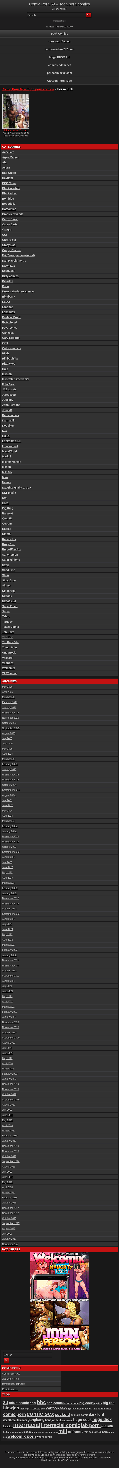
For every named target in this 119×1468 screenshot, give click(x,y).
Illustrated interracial (15, 379)
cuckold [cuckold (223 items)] (62, 1414)
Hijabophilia (10, 358)
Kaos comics (10, 415)
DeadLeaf (8, 270)
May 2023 (7, 872)
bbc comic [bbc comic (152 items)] (55, 1403)
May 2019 (7, 1120)
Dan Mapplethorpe (14, 260)
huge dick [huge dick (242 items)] (102, 1419)
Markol (6, 456)
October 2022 (9, 908)
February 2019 (9, 1135)
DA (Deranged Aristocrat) (18, 255)
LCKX (6, 436)
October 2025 (9, 723)
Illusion (7, 374)
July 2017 (7, 1233)
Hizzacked (8, 363)
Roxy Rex (8, 544)
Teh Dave (8, 632)
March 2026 (8, 697)
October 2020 (9, 1032)
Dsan (5, 286)
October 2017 (9, 1218)
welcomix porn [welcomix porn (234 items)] (21, 1436)
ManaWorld (9, 451)
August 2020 (8, 1042)
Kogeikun (8, 425)
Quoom (7, 523)
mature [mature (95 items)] (27, 1432)
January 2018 (9, 1202)
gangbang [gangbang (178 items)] (36, 1420)
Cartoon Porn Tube (59, 80)
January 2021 (9, 1017)
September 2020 (11, 1037)
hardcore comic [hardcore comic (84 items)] (64, 1420)
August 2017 (8, 1228)
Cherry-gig (9, 240)
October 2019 (9, 1094)
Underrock (9, 652)
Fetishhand (9, 322)
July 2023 (7, 862)
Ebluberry (8, 296)
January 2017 (9, 1239)
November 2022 (10, 903)
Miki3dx (7, 472)
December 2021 (10, 960)
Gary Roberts (11, 337)
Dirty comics (10, 276)
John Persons (11, 405)
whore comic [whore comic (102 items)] (44, 1436)
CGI (4, 234)
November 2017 (10, 1213)
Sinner (6, 585)
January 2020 (9, 1079)
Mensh (6, 466)
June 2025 (7, 743)
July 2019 (7, 1109)
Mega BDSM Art (59, 57)
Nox (4, 497)
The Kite (7, 637)
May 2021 (7, 996)
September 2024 (11, 790)
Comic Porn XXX (11, 1373)
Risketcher (9, 539)
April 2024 (7, 815)
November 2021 (10, 965)
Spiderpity (8, 590)
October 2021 (9, 970)
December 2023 (10, 836)
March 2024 (8, 821)
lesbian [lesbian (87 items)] (7, 1432)
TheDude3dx (10, 642)
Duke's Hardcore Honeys (18, 291)
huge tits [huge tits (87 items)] (8, 1426)
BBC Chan (9, 183)
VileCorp (7, 663)
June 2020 (7, 1053)
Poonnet (7, 513)
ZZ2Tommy (9, 673)
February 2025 (9, 764)
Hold (5, 369)
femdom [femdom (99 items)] (22, 1420)
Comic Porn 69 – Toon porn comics (59, 4)
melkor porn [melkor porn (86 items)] (51, 1432)
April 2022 (7, 939)
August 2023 (8, 857)
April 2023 (7, 877)
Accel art (8, 152)
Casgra (6, 229)
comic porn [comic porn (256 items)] (14, 1414)
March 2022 (8, 944)
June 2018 (7, 1177)
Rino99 (6, 534)
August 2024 (8, 795)
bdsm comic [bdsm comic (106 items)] (71, 1403)
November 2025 (10, 718)
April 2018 (7, 1187)
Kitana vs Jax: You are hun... (15, 131)
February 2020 (9, 1074)
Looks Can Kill (11, 441)
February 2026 (9, 702)
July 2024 (7, 800)
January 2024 (9, 831)
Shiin (5, 575)
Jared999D (9, 394)
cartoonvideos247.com (59, 49)
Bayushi (7, 178)
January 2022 (9, 955)
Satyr (5, 565)
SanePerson (10, 554)
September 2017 (11, 1223)
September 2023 (11, 852)
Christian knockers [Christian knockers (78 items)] (102, 1408)
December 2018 (10, 1146)
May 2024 (7, 810)
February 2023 (9, 888)
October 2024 (9, 785)
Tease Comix (10, 626)
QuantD (7, 518)
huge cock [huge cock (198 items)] (82, 1420)
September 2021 (11, 975)
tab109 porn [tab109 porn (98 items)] (101, 1431)
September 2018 (11, 1161)
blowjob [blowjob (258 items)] (11, 1407)
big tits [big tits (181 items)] (109, 1403)
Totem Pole (9, 647)
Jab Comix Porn (10, 1378)
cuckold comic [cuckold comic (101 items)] (79, 1414)
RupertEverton (11, 549)
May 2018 (7, 1182)
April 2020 (7, 1063)
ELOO (6, 301)
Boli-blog (8, 198)
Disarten (7, 281)
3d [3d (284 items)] (5, 1402)
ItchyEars (8, 384)
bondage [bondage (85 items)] (24, 1408)
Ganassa (7, 332)
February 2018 (9, 1197)
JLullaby (7, 399)
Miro (5, 477)
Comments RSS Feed (64, 27)
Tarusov (7, 621)
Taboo (6, 616)
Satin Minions (11, 559)
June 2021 (7, 991)
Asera (6, 167)
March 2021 (8, 1006)
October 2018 (9, 1156)
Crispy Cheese (11, 250)
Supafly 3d (9, 601)
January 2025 (9, 769)
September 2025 (11, 728)
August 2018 (8, 1166)
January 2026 (9, 707)
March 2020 (8, 1068)
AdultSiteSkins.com (68, 1460)
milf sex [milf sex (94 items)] (88, 1432)
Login (63, 21)
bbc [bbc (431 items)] (41, 1402)
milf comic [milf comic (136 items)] (75, 1431)
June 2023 (7, 867)
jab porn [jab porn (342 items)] (90, 1425)
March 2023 (8, 883)
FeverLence (9, 327)
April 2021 (7, 1001)
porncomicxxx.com (59, 72)
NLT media (9, 492)
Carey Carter (10, 224)
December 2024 (10, 774)
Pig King (7, 508)
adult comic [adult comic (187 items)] (19, 1403)
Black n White (11, 188)
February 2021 (9, 1012)
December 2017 (10, 1208)
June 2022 (7, 929)
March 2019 (8, 1130)
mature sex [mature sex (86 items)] (38, 1432)
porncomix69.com (59, 41)
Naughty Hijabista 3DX (16, 487)
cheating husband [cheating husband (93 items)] (82, 1408)
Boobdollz (8, 203)
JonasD (7, 410)
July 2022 (7, 924)
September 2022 (11, 914)
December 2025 (10, 712)
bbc (22, 136)
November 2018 (10, 1151)
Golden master (11, 348)
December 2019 (10, 1084)
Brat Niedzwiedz (12, 214)
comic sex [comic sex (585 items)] (40, 1414)
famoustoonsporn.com (13, 1384)
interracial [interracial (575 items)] (26, 1425)
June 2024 (7, 805)
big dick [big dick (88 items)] (97, 1403)
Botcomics (9, 209)
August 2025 (8, 733)
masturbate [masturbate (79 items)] (17, 1432)
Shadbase (8, 570)
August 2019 (8, 1104)
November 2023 (10, 841)
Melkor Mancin (11, 461)
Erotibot (7, 307)
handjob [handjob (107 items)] (50, 1420)
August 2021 (8, 981)
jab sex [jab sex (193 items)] (106, 1426)
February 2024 (9, 826)
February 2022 (9, 950)
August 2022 (8, 919)
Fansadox (8, 312)
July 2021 (7, 986)
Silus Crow (9, 580)
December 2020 (10, 1022)
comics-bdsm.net (59, 65)
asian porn (14, 136)
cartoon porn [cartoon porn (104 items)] (38, 1408)
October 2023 (9, 847)
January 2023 (9, 893)
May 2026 (7, 686)
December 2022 (10, 898)
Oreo (5, 503)
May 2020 (7, 1058)
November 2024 (10, 779)
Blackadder (9, 193)
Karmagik (8, 420)
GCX (5, 343)
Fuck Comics (59, 33)
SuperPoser (10, 606)
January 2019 (9, 1141)
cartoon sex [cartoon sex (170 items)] (56, 1408)
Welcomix (8, 668)
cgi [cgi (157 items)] (68, 1408)
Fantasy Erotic (11, 317)
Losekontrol (10, 446)
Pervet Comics (9, 1389)
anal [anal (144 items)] (33, 1403)
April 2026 (7, 692)
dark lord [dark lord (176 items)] (96, 1415)
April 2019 (7, 1125)
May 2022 (7, 934)
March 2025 (8, 759)
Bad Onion (9, 172)
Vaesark (7, 657)
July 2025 (7, 738)
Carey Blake (10, 219)
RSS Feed (50, 27)
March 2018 (8, 1192)
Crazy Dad (8, 245)
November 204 (10, 1244)
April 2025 (7, 753)
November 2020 (10, 1027)
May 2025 (7, 748)
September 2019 (11, 1099)
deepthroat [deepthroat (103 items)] (9, 1420)
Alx (4, 162)
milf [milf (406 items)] (62, 1431)
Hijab (5, 353)
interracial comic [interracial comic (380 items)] (60, 1425)
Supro (6, 611)
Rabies (6, 528)
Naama (6, 482)
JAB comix (9, 389)
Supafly (7, 596)
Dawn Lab (8, 265)
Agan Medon (10, 157)
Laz (4, 430)
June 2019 (7, 1115)
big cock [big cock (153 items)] (86, 1403)
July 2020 (7, 1048)
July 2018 (7, 1171)
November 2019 (10, 1089)
